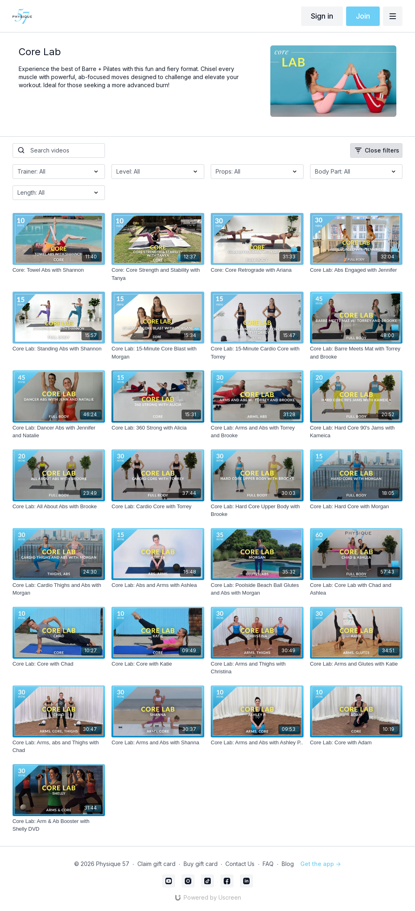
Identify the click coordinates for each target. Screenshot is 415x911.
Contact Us (240, 863)
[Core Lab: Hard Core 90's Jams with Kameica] (356, 432)
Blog (288, 863)
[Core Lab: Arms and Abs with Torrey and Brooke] (257, 432)
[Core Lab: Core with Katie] (157, 664)
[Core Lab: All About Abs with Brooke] (59, 507)
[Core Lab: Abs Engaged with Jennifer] (356, 270)
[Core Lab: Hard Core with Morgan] (356, 507)
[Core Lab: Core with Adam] (356, 743)
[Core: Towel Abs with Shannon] (59, 270)
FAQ (268, 863)
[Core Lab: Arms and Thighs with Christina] (257, 668)
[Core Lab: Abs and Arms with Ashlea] (157, 585)
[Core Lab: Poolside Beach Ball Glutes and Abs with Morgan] (257, 589)
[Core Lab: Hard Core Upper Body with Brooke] (257, 510)
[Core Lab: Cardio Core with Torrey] (157, 507)
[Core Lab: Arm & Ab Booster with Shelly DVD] (59, 825)
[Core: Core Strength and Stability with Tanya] (157, 274)
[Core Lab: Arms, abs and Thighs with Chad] (59, 746)
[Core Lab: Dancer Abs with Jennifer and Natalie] (59, 432)
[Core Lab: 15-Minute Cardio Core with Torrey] (257, 353)
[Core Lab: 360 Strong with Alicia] (157, 428)
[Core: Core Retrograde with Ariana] (257, 270)
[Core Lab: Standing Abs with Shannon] (59, 349)
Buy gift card (201, 863)
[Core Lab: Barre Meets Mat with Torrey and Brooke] (356, 353)
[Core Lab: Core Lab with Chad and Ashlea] (356, 589)
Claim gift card (156, 863)
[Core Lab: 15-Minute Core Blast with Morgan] (157, 353)
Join (363, 16)
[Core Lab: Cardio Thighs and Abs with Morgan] (59, 589)
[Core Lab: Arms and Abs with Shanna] (157, 743)
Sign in (322, 16)
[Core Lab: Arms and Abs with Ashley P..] (257, 743)
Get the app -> (320, 863)
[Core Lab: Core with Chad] (59, 664)
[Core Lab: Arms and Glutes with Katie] (356, 664)
